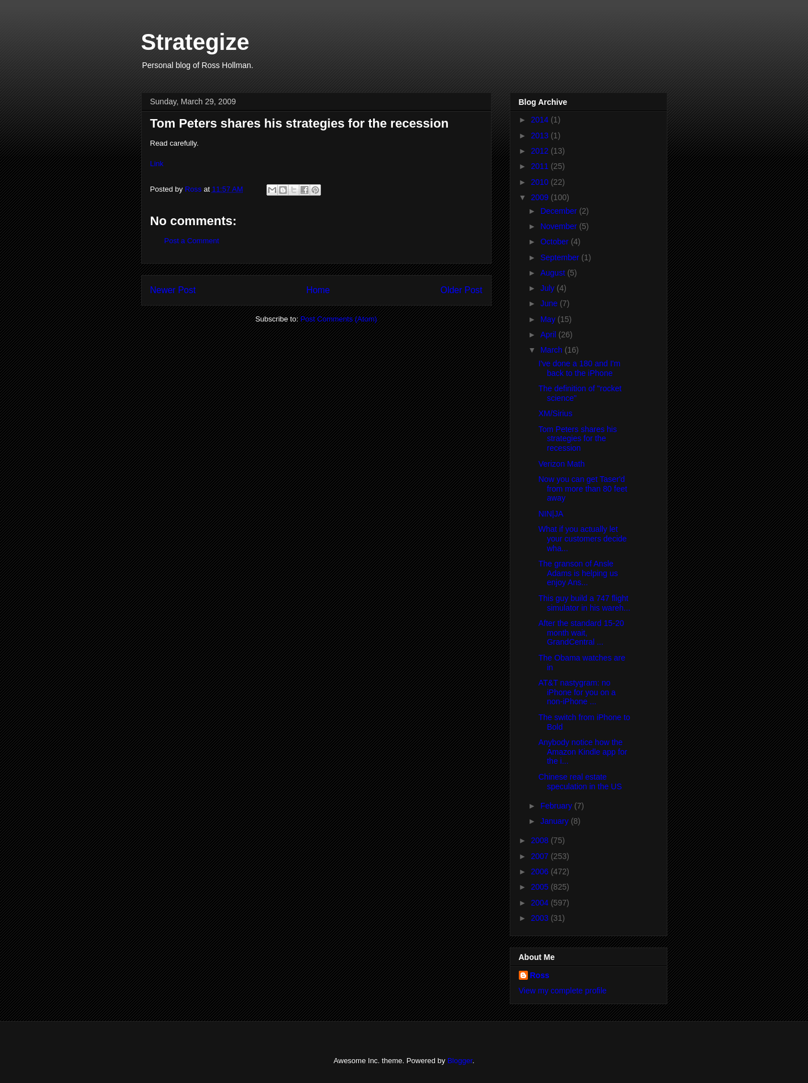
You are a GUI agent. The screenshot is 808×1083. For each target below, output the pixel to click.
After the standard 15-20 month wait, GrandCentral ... (581, 633)
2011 (541, 166)
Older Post (462, 290)
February (557, 805)
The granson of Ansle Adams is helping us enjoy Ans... (577, 573)
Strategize (195, 41)
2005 (541, 886)
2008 (541, 840)
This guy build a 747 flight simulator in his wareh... (584, 603)
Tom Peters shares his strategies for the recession (577, 439)
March (552, 349)
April (549, 334)
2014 (541, 119)
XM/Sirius (555, 413)
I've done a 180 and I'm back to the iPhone (579, 368)
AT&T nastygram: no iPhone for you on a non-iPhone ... (576, 692)
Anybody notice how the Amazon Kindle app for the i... (582, 752)
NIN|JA (550, 513)
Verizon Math (561, 463)
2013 (541, 135)
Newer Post (173, 290)
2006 (541, 871)
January (555, 821)
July (548, 288)
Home (318, 290)
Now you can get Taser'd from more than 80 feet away (582, 489)
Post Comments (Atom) (339, 319)
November (559, 226)
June (550, 303)
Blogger (459, 1060)
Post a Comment (191, 240)
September (560, 257)
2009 (541, 197)
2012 (541, 150)
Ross (539, 975)
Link (157, 163)
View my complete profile (563, 990)
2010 (541, 182)
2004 (541, 902)
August (553, 272)
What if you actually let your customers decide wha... (582, 538)
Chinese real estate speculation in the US (579, 781)
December (559, 210)
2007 (541, 856)
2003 (541, 918)
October (555, 241)
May (548, 319)
